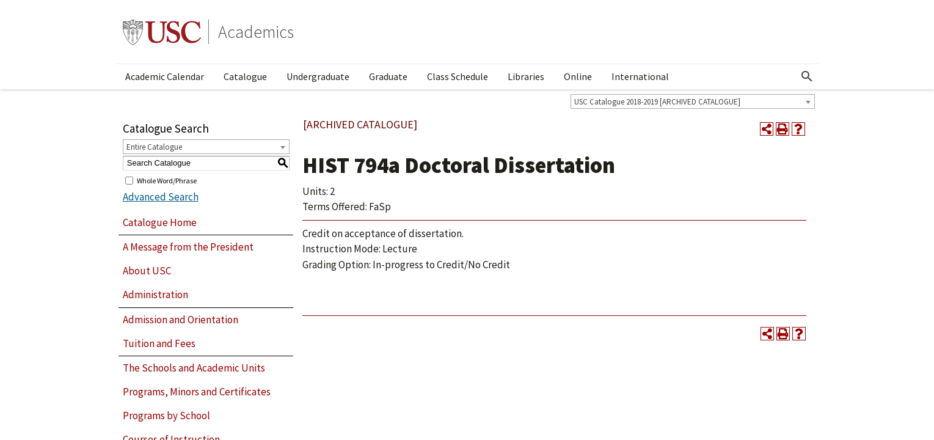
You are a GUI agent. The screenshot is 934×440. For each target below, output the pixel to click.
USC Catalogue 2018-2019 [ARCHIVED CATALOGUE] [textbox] (657, 102)
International (640, 76)
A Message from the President (188, 247)
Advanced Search (161, 197)
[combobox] (693, 101)
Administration (155, 294)
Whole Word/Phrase (167, 180)
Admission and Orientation (180, 319)
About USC (147, 270)
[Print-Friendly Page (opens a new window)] (782, 129)
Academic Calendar (164, 76)
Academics (256, 32)
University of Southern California (162, 31)
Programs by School (166, 415)
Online (578, 76)
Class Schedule (457, 76)
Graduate (388, 76)
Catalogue (245, 76)
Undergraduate (317, 76)
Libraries (526, 76)
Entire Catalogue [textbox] (154, 147)
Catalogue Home (160, 222)
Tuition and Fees (159, 343)
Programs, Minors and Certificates (197, 391)
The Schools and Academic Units (194, 368)
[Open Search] (807, 76)
